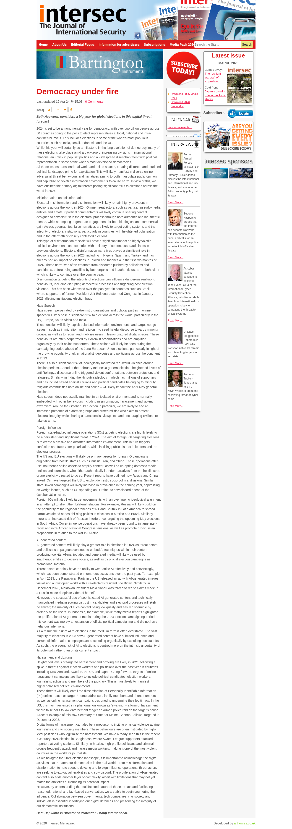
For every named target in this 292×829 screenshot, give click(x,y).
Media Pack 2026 (182, 44)
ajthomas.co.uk (245, 823)
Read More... (175, 202)
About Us (59, 44)
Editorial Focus (82, 44)
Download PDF (49, 109)
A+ (65, 109)
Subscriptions (154, 44)
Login (240, 113)
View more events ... (180, 127)
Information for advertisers (119, 44)
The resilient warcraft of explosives (213, 77)
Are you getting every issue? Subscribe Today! (228, 137)
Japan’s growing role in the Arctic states (215, 95)
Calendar (184, 119)
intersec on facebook (137, 35)
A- (58, 109)
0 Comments (94, 101)
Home (43, 44)
